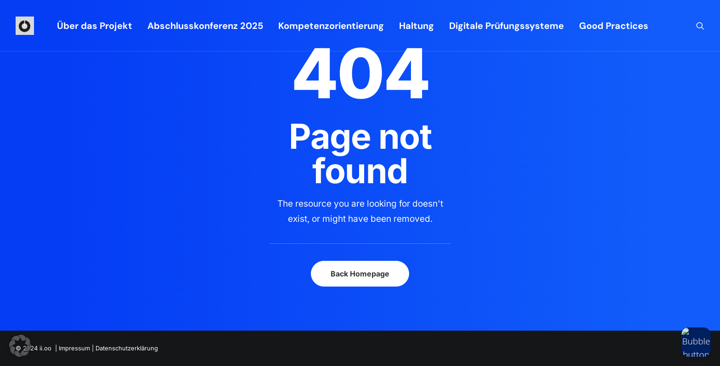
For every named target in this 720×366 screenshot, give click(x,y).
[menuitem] (95, 25)
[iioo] (25, 26)
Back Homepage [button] (360, 273)
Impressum (74, 348)
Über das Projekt (94, 26)
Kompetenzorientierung (331, 26)
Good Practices (613, 26)
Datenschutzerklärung (127, 348)
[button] (700, 25)
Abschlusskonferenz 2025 (205, 26)
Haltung (416, 26)
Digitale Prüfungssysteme (506, 26)
